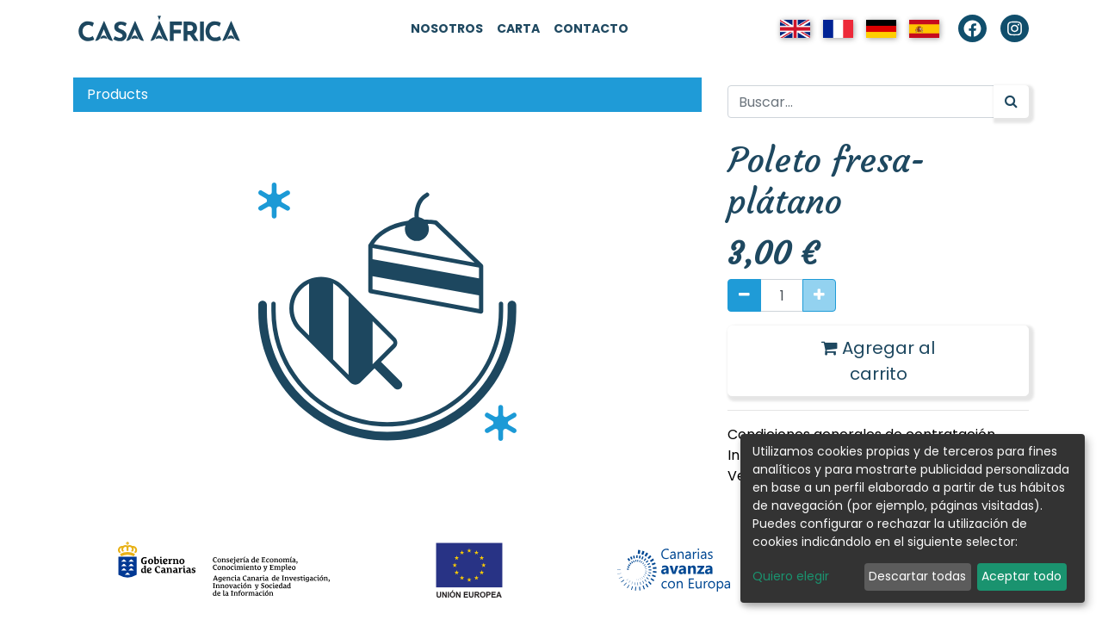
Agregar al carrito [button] (878, 361)
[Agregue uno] (819, 295)
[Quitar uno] (744, 295)
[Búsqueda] (1011, 101)
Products (117, 94)
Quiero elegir (790, 576)
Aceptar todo (1021, 576)
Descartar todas (917, 576)
